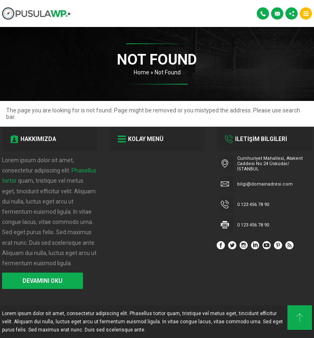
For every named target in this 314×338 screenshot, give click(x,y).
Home (141, 72)
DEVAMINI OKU (42, 281)
